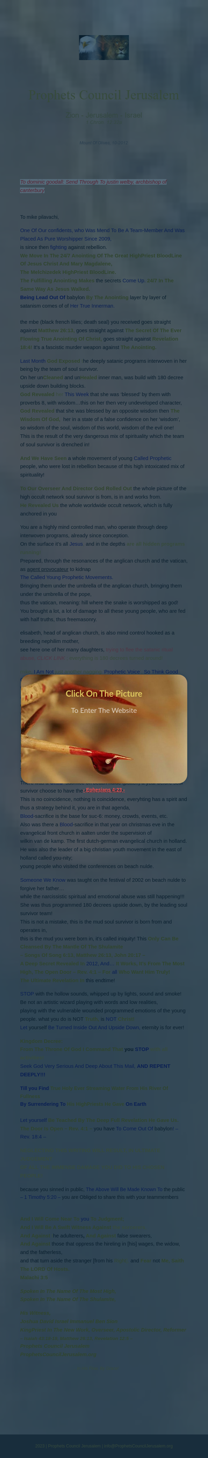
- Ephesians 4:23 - (104, 790)
